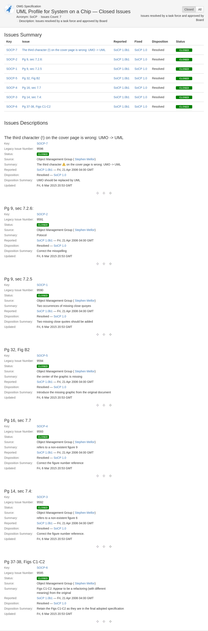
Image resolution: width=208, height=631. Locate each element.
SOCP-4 (11, 87)
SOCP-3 (11, 97)
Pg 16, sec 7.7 (31, 87)
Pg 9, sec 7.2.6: (32, 59)
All (199, 9)
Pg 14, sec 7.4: (32, 97)
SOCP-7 (11, 50)
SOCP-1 (11, 68)
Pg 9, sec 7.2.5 (32, 68)
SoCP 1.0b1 (121, 50)
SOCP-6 (11, 106)
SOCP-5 (11, 78)
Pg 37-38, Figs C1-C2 (36, 106)
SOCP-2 (11, 59)
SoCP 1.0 (140, 50)
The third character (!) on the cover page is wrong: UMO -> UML (63, 50)
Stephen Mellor (85, 159)
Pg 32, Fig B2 (31, 78)
